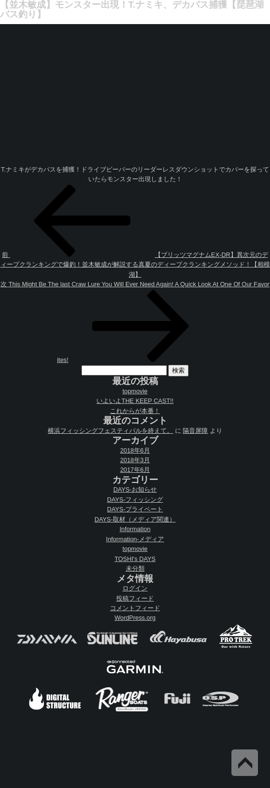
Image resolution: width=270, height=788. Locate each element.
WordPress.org (134, 617)
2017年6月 (135, 469)
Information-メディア (135, 539)
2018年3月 (135, 460)
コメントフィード (135, 608)
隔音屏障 (195, 430)
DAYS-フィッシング (135, 499)
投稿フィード (135, 598)
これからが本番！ (135, 410)
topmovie (135, 391)
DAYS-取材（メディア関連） (135, 519)
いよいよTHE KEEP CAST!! (135, 400)
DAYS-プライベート (135, 509)
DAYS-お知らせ (135, 489)
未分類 (135, 568)
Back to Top (244, 762)
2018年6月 (135, 450)
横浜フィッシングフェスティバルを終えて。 (110, 430)
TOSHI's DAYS (134, 558)
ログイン (135, 588)
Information (135, 529)
